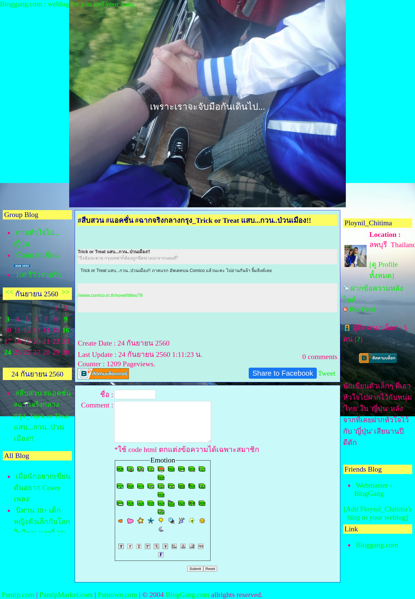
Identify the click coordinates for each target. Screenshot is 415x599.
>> (65, 292)
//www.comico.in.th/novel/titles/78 (110, 295)
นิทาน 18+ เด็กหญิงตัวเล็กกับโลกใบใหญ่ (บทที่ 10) (42, 521)
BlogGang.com (187, 595)
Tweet (326, 373)
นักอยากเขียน (37, 255)
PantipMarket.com (66, 595)
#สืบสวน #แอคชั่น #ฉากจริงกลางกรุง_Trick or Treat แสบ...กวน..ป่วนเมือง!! (42, 416)
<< (9, 292)
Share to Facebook (282, 373)
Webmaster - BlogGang (373, 489)
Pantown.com (117, 595)
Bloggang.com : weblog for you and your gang (67, 4)
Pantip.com (18, 595)
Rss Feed (362, 309)
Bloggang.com (377, 545)
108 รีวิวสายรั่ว (38, 275)
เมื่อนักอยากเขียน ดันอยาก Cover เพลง (42, 487)
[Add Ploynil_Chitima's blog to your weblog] (378, 513)
